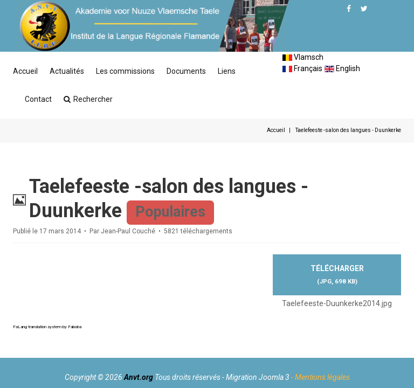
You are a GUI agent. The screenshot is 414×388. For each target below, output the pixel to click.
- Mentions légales (320, 377)
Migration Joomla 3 (257, 377)
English (342, 68)
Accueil (25, 71)
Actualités (67, 71)
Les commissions (125, 71)
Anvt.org (138, 377)
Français (302, 68)
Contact (38, 99)
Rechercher (88, 99)
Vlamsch (302, 57)
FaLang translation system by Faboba (47, 326)
